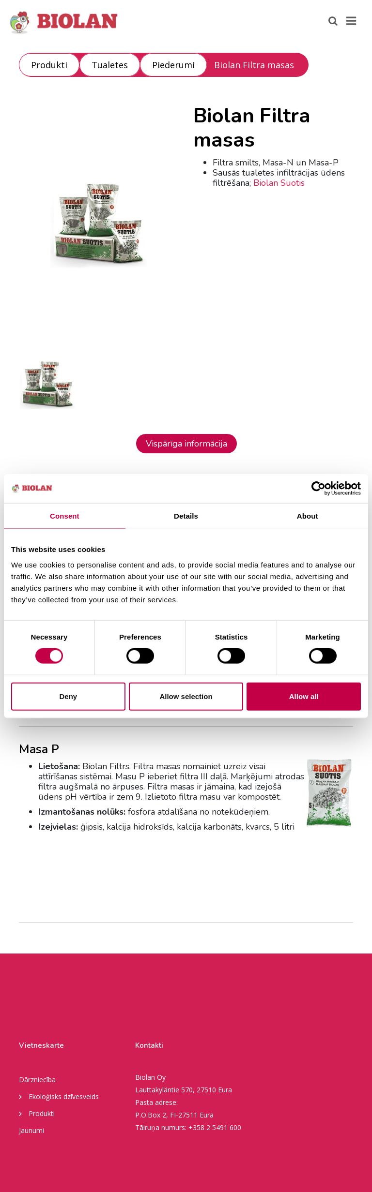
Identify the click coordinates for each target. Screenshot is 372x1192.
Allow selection (185, 696)
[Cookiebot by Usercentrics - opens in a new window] (318, 488)
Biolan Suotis (279, 183)
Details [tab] (186, 516)
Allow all (304, 696)
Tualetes (110, 65)
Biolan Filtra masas (254, 65)
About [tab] (307, 516)
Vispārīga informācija (186, 443)
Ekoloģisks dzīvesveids (59, 1096)
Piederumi (173, 65)
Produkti (49, 65)
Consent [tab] (64, 516)
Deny (68, 696)
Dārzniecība (37, 1079)
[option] (99, 225)
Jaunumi (31, 1130)
